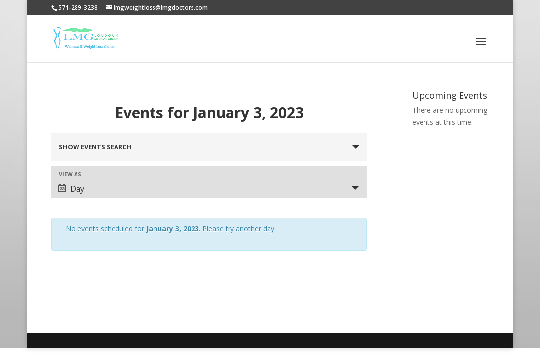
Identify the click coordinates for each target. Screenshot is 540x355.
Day (71, 188)
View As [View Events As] (70, 174)
